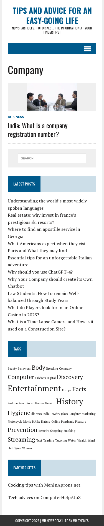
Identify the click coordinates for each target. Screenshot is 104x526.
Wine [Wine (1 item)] (17, 448)
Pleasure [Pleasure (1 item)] (80, 422)
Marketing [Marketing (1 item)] (88, 414)
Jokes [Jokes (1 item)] (64, 414)
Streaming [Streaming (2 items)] (21, 439)
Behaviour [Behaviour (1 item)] (24, 368)
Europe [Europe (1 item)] (66, 390)
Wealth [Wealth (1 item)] (82, 440)
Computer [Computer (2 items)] (21, 377)
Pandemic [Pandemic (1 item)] (67, 422)
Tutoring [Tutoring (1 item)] (61, 440)
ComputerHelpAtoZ (60, 497)
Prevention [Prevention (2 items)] (22, 429)
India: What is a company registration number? (37, 129)
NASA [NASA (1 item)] (36, 422)
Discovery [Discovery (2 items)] (70, 377)
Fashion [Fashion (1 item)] (13, 403)
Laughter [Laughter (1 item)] (75, 414)
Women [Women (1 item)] (27, 448)
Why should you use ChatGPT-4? (40, 272)
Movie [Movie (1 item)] (27, 422)
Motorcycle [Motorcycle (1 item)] (15, 422)
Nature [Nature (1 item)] (45, 422)
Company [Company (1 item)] (65, 368)
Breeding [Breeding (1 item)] (52, 368)
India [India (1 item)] (46, 414)
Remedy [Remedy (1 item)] (44, 431)
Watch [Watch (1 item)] (72, 440)
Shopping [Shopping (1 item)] (56, 431)
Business (16, 117)
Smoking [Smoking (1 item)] (69, 431)
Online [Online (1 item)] (55, 422)
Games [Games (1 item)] (39, 403)
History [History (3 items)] (69, 401)
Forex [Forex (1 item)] (30, 403)
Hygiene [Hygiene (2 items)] (19, 413)
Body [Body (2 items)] (38, 367)
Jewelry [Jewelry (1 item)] (55, 414)
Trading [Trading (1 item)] (48, 440)
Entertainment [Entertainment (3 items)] (34, 388)
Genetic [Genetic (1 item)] (50, 403)
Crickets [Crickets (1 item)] (40, 378)
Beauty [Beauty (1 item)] (12, 368)
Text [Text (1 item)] (39, 440)
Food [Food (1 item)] (22, 403)
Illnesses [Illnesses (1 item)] (36, 414)
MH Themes (81, 520)
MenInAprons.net (62, 485)
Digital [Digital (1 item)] (51, 378)
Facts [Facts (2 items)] (79, 389)
